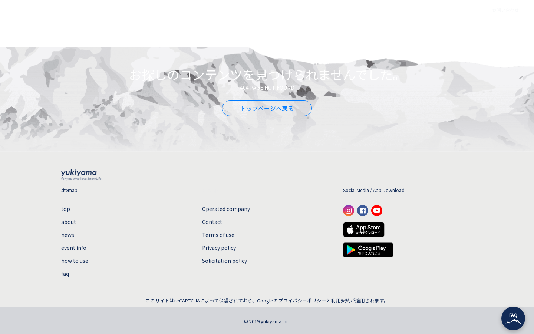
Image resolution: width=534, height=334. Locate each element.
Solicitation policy (224, 260)
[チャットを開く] (513, 318)
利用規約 (340, 300)
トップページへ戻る (267, 108)
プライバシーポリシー (302, 300)
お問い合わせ (505, 10)
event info (275, 27)
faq (357, 27)
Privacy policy (219, 247)
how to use (320, 27)
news (238, 27)
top (178, 27)
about (207, 27)
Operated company (226, 208)
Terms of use (218, 234)
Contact (212, 221)
